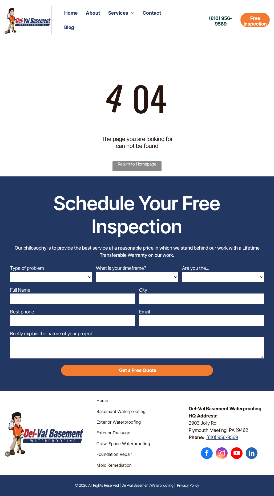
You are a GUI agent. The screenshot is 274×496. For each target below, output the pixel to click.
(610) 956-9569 (222, 437)
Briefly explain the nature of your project (51, 333)
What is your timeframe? (121, 268)
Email (144, 312)
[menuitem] (71, 13)
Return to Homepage (137, 164)
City (143, 290)
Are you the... (195, 268)
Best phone (22, 312)
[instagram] (222, 453)
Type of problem (27, 268)
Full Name (20, 290)
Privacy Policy (188, 485)
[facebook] (207, 453)
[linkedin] (251, 453)
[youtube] (237, 453)
